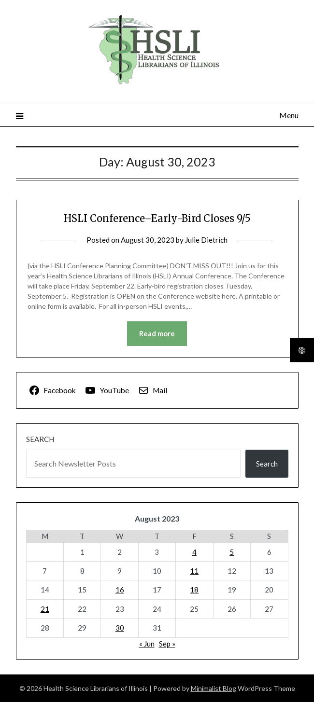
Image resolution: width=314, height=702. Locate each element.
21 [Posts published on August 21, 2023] (45, 609)
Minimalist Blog (213, 688)
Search (40, 439)
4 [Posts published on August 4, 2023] (194, 552)
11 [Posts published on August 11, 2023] (194, 570)
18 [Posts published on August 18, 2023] (194, 589)
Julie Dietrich (206, 239)
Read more (157, 333)
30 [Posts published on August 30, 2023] (119, 627)
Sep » (167, 643)
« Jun (147, 643)
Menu (289, 115)
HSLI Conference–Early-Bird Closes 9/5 (157, 218)
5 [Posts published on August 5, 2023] (231, 552)
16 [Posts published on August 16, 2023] (119, 589)
